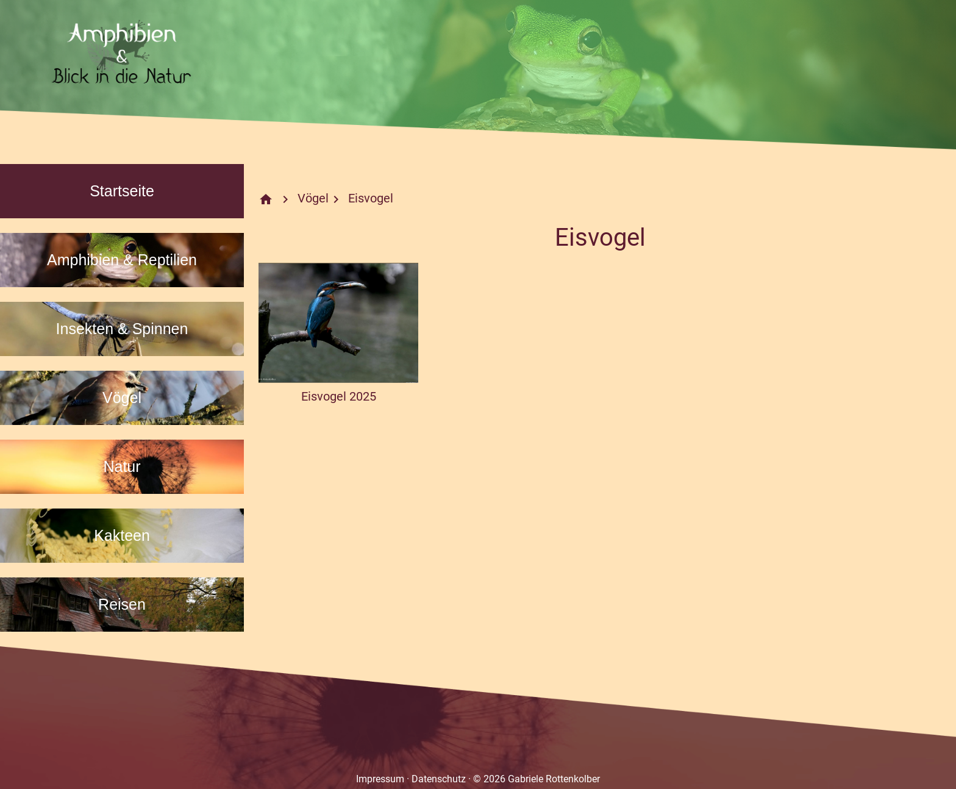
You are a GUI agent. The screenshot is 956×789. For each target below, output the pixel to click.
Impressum (380, 779)
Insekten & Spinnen (122, 328)
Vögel (121, 397)
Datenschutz (439, 779)
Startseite (122, 190)
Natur (121, 466)
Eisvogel (370, 198)
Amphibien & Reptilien (122, 259)
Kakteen (122, 535)
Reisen (122, 604)
